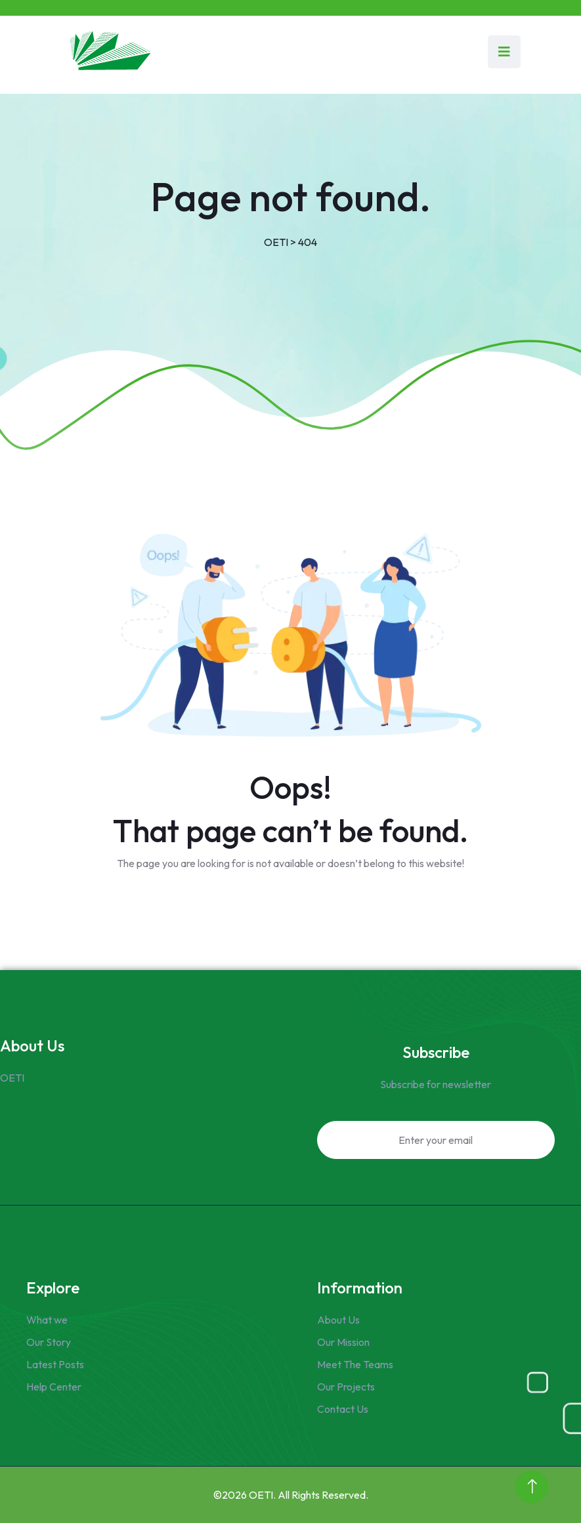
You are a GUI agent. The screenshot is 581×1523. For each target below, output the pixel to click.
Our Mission (343, 1342)
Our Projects (346, 1386)
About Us (338, 1319)
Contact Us (342, 1408)
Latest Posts (55, 1364)
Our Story (48, 1342)
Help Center (53, 1386)
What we (47, 1319)
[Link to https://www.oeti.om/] (108, 51)
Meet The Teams (355, 1364)
